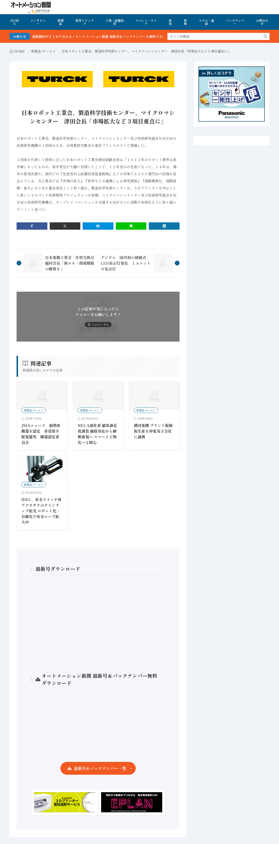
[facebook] (32, 226)
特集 (185, 22)
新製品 (61, 22)
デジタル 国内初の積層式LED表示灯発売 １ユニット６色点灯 (126, 263)
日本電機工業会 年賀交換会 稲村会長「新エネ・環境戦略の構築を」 (71, 263)
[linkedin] (164, 226)
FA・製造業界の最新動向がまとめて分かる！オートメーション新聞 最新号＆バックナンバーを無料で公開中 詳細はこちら (109, 36)
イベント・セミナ (146, 22)
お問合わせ (262, 22)
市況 (170, 22)
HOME (14, 22)
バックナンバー (235, 22)
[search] (265, 36)
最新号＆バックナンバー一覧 (100, 768)
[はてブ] (98, 226)
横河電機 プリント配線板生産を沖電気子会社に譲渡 (153, 431)
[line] (131, 226)
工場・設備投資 (114, 22)
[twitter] (65, 226)
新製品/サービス (43, 51)
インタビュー (38, 22)
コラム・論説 (206, 22)
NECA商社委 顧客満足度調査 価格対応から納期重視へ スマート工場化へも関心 (97, 433)
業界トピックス (84, 22)
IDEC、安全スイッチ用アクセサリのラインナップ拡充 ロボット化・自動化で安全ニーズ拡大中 (41, 511)
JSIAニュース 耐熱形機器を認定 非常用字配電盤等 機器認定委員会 (41, 433)
